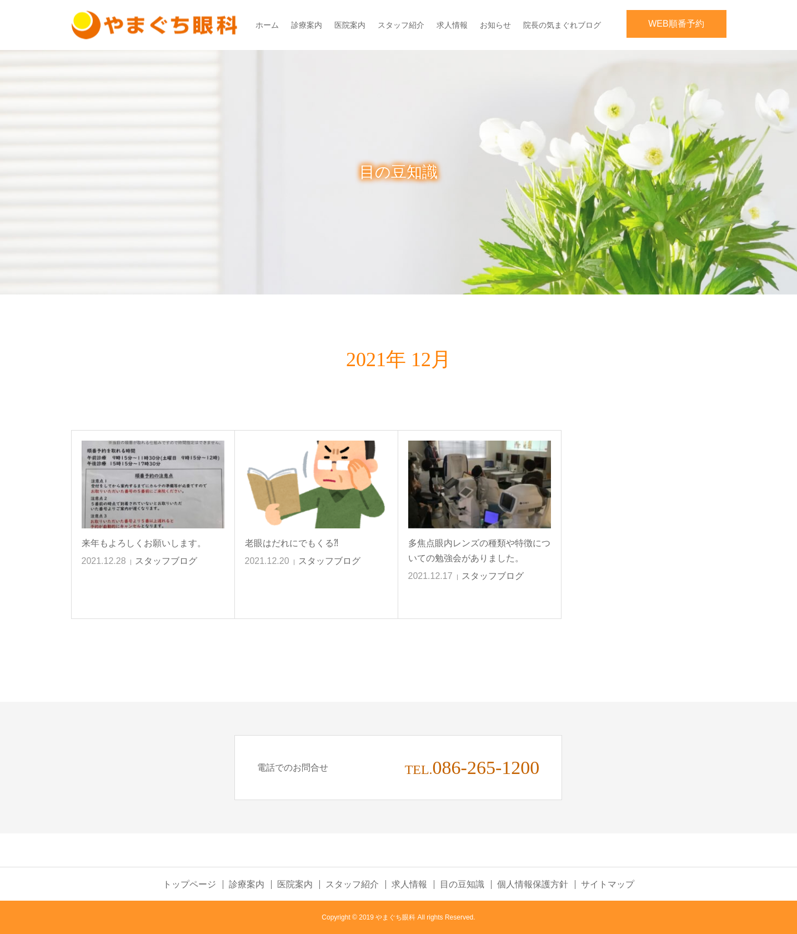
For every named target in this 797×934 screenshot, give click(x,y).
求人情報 (452, 25)
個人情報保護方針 (532, 884)
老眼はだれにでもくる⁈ (291, 543)
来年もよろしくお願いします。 (144, 543)
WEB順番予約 (676, 23)
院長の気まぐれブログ (562, 25)
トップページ (189, 884)
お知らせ (495, 25)
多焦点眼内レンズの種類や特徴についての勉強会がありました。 (479, 550)
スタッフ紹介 (401, 25)
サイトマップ (607, 884)
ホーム (267, 25)
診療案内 (306, 25)
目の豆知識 (462, 884)
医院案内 (349, 25)
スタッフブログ (166, 561)
